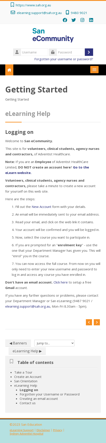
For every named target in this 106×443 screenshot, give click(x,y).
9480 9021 (79, 13)
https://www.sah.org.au (33, 5)
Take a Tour (23, 372)
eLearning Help (25, 385)
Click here (61, 282)
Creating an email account (39, 398)
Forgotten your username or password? (63, 59)
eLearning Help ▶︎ (27, 351)
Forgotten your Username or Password (50, 394)
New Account (42, 206)
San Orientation (25, 381)
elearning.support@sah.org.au (39, 13)
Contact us (28, 403)
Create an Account (28, 376)
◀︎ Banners (18, 343)
